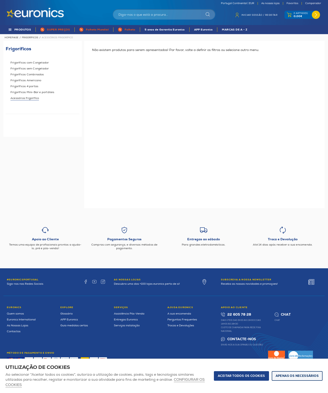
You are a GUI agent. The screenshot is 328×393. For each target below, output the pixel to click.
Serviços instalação (127, 325)
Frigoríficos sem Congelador (29, 68)
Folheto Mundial (97, 29)
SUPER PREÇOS (58, 29)
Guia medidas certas (74, 325)
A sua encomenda (179, 313)
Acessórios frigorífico (24, 98)
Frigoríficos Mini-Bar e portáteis (32, 92)
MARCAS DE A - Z (234, 29)
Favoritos (292, 3)
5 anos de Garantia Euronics (165, 29)
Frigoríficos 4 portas (24, 86)
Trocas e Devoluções (180, 325)
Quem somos (15, 313)
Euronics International (21, 319)
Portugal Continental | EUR (237, 3)
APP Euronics (203, 29)
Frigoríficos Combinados (27, 74)
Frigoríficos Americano (25, 80)
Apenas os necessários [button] (297, 376)
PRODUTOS (22, 29)
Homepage (11, 37)
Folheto (130, 29)
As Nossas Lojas (17, 325)
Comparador (313, 3)
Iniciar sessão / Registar (259, 15)
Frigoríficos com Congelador (29, 62)
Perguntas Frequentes (182, 319)
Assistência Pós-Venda (129, 313)
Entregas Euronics (126, 319)
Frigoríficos (30, 37)
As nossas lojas (270, 3)
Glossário (66, 313)
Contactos (13, 331)
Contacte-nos (241, 339)
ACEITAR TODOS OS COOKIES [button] (241, 376)
